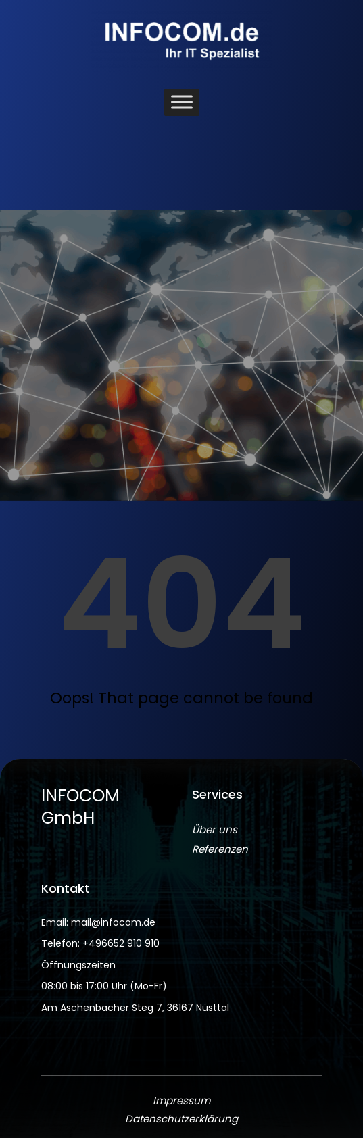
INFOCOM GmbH (80, 807)
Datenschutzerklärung (181, 1119)
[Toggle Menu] (182, 102)
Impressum (181, 1100)
